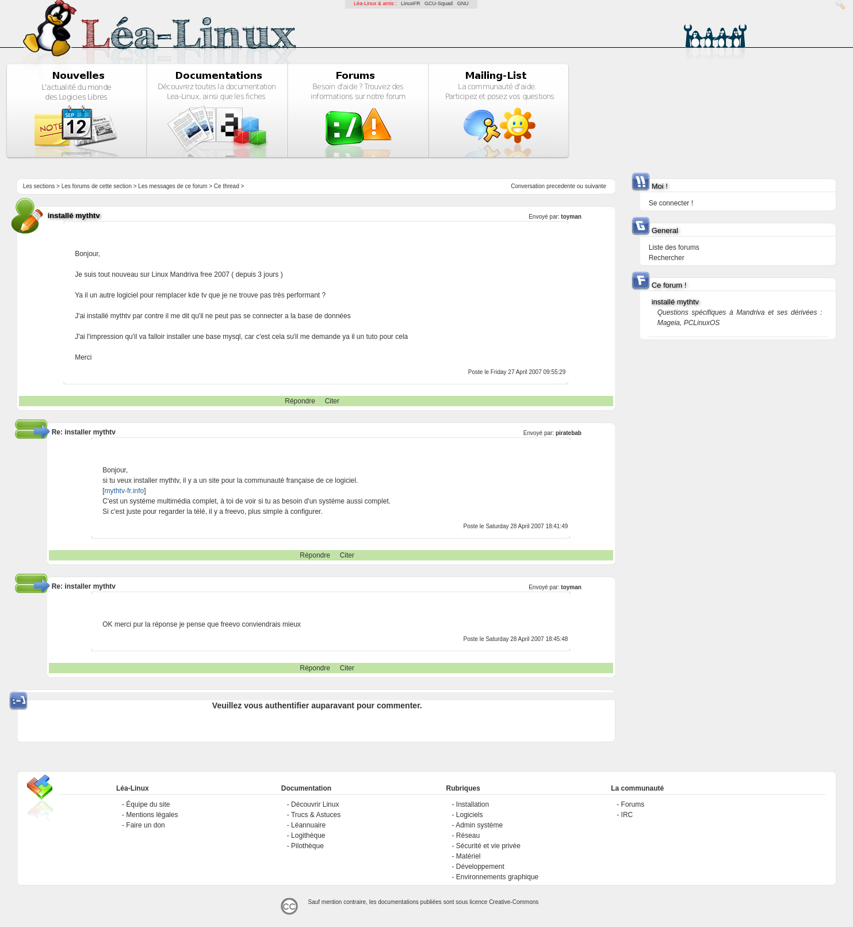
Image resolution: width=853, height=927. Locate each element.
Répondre (300, 401)
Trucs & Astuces (316, 815)
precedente (560, 186)
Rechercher (666, 258)
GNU (463, 3)
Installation (472, 804)
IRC (627, 815)
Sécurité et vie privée (488, 846)
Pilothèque (307, 846)
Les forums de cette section (97, 186)
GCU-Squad (438, 3)
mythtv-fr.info (124, 491)
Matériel (468, 856)
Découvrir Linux (315, 804)
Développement (480, 867)
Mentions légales (152, 815)
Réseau (468, 835)
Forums (633, 804)
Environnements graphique (497, 877)
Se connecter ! (671, 203)
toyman (571, 216)
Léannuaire (308, 825)
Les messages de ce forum (172, 186)
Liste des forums (674, 247)
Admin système (479, 825)
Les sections (39, 186)
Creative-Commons (513, 902)
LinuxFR (410, 3)
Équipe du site (148, 804)
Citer (332, 401)
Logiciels (469, 815)
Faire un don (145, 825)
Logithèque (308, 835)
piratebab (569, 433)
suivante (595, 186)
